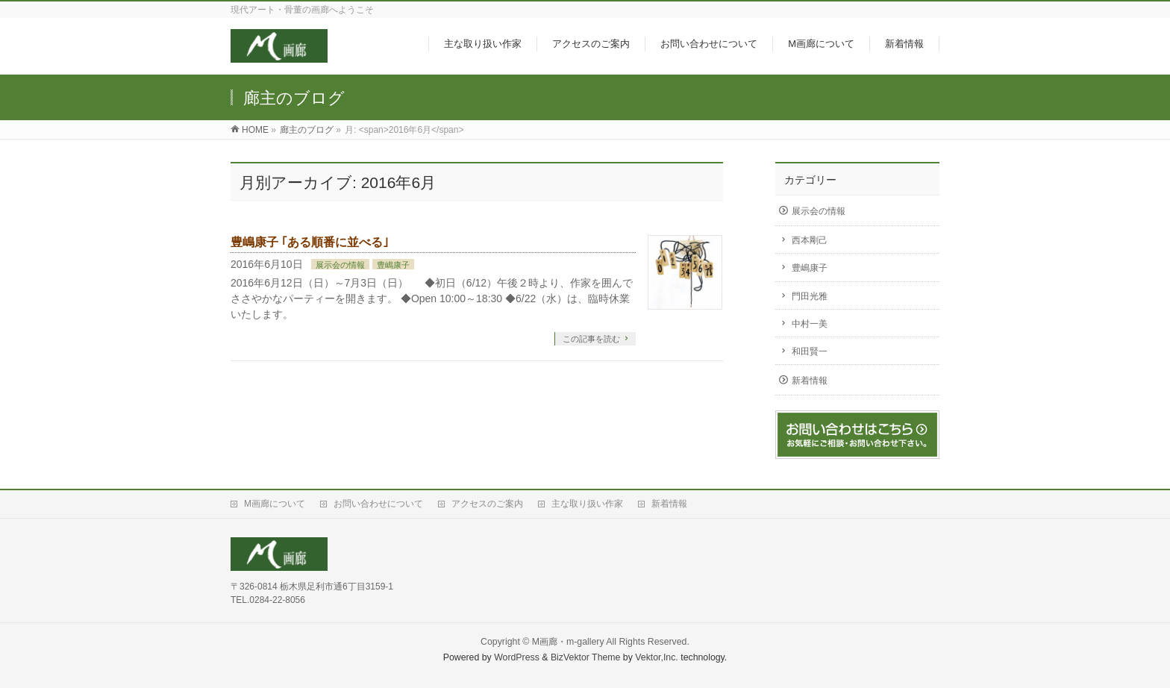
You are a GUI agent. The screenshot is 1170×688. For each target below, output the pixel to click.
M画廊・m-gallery (568, 642)
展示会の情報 (340, 264)
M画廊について (274, 503)
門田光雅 (810, 296)
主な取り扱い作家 (587, 503)
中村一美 (810, 324)
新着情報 (810, 380)
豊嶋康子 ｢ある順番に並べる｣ (310, 242)
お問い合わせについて (378, 503)
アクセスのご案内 (487, 503)
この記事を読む (591, 338)
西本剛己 (810, 240)
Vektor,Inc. (656, 657)
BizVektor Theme (586, 657)
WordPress (516, 657)
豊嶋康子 (393, 264)
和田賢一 (810, 351)
